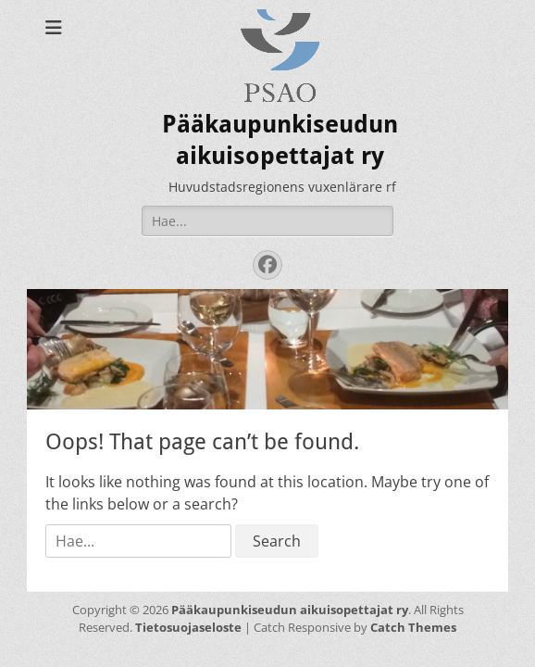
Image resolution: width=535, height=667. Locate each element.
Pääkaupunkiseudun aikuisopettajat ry (289, 609)
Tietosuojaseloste (188, 627)
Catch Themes (413, 627)
